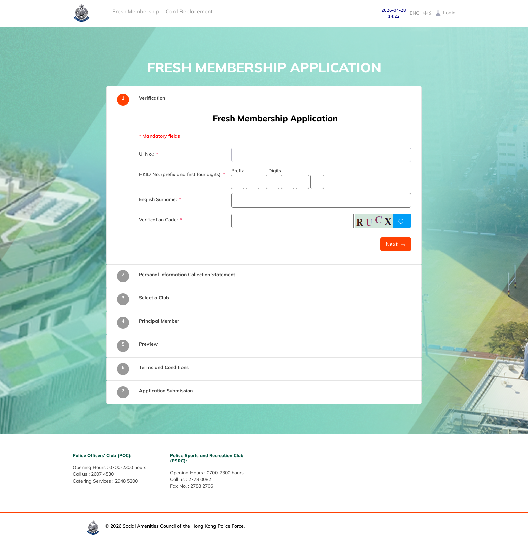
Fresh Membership (135, 11)
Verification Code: (159, 220)
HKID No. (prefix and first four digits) (180, 174)
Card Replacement (189, 11)
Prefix (237, 170)
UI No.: (147, 154)
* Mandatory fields (159, 136)
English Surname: (158, 199)
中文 (428, 13)
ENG (414, 13)
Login (445, 13)
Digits (274, 170)
